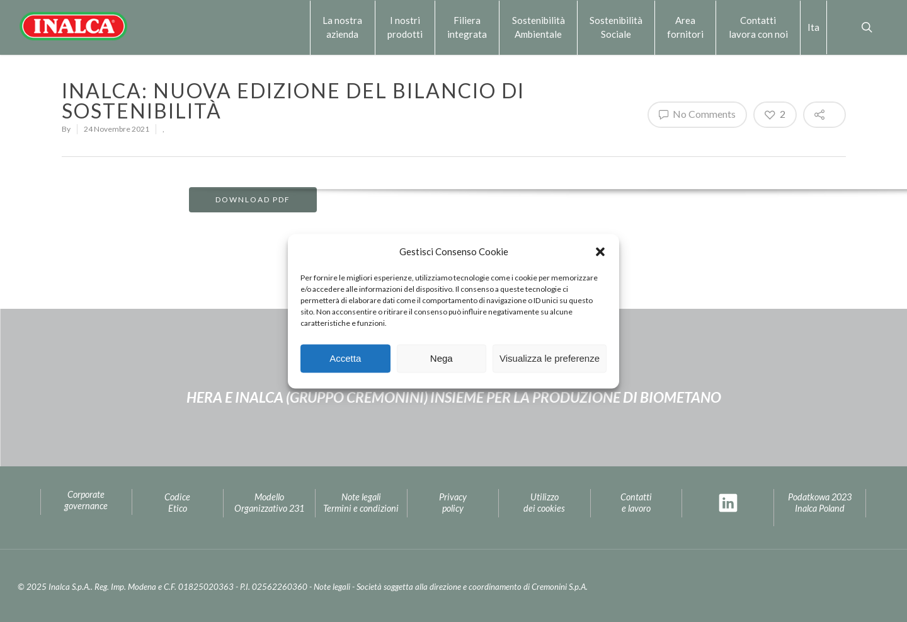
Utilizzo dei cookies (544, 503)
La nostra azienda (342, 27)
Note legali (332, 587)
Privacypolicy (453, 503)
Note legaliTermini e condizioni (361, 503)
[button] (600, 251)
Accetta (345, 358)
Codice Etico (177, 503)
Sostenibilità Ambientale (538, 27)
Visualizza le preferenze (549, 358)
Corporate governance (86, 500)
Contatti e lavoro (636, 503)
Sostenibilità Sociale (616, 27)
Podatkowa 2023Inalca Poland (820, 503)
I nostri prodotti (405, 27)
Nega (441, 358)
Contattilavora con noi (758, 27)
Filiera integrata (467, 27)
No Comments (697, 114)
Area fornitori (685, 27)
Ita (813, 27)
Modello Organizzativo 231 (269, 503)
